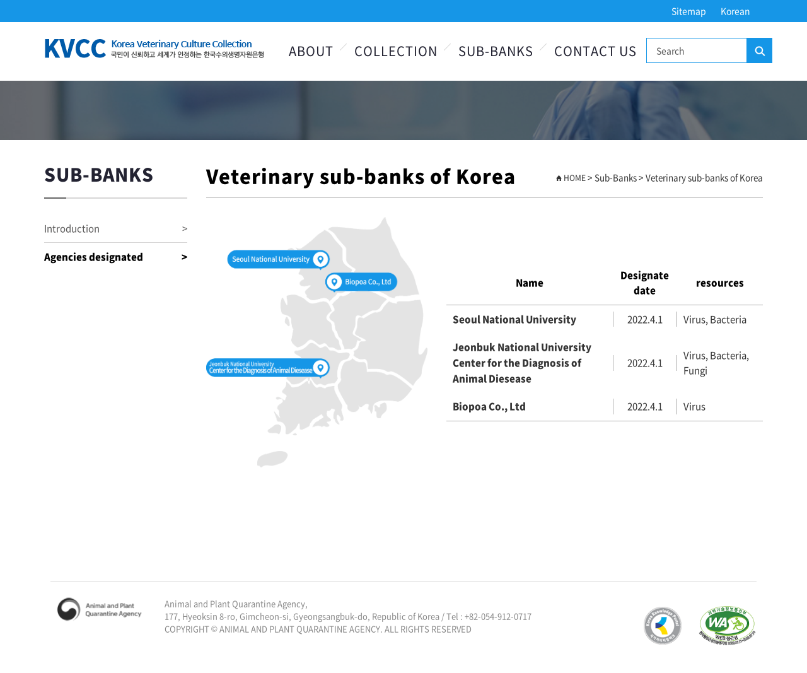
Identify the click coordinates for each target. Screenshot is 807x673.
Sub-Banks (495, 51)
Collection (396, 51)
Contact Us (595, 51)
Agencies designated (115, 257)
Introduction (115, 229)
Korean (735, 10)
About (311, 51)
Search (759, 51)
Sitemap (688, 10)
